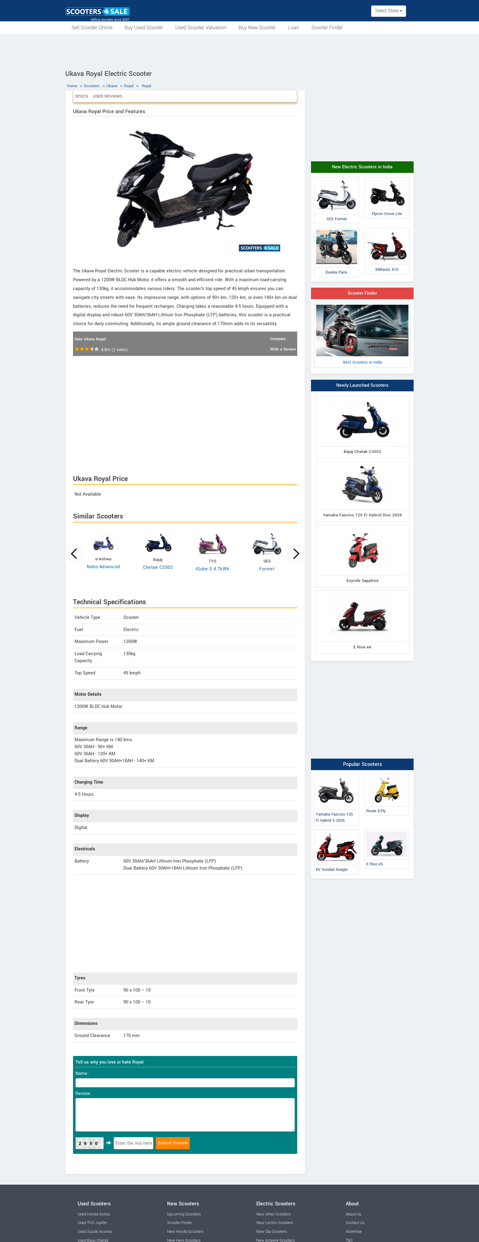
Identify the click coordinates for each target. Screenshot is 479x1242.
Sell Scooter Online (91, 27)
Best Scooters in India (362, 335)
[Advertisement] (239, 51)
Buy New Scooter (257, 27)
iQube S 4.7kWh (212, 569)
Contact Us (355, 1223)
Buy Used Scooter (144, 27)
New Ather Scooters (273, 1214)
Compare (278, 339)
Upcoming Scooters (184, 1214)
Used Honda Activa (94, 1214)
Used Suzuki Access (95, 1231)
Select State (388, 11)
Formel (266, 569)
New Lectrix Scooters (274, 1223)
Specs (81, 96)
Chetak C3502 (158, 567)
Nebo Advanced (103, 567)
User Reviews (107, 96)
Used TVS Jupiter (92, 1223)
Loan (293, 27)
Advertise (354, 1231)
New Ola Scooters (271, 1231)
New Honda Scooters (185, 1231)
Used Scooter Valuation (200, 27)
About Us (353, 1214)
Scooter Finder (327, 27)
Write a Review (283, 349)
